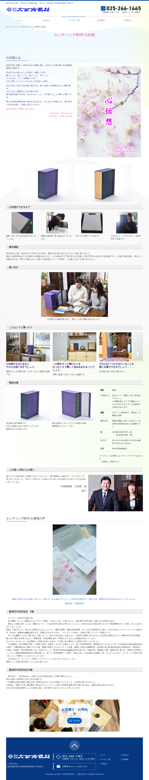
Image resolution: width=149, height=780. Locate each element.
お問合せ (128, 20)
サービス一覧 (74, 20)
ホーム (20, 20)
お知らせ (46, 20)
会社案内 (101, 20)
